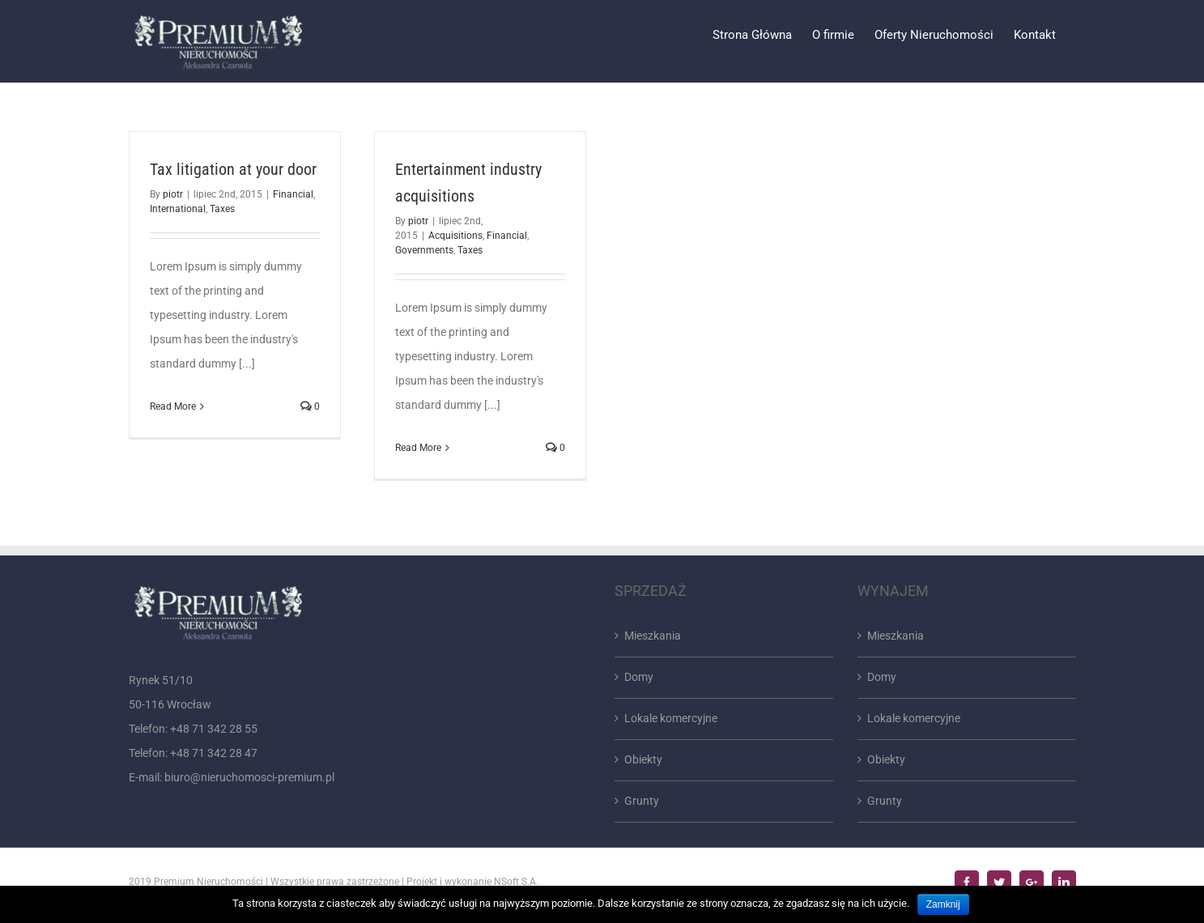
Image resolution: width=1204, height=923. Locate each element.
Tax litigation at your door (233, 169)
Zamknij (943, 904)
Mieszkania (652, 635)
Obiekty (643, 759)
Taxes (222, 209)
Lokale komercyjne (670, 718)
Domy (638, 676)
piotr (173, 194)
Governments (424, 250)
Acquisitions (455, 235)
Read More (173, 406)
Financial (293, 194)
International (178, 209)
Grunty (641, 800)
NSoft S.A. (516, 881)
